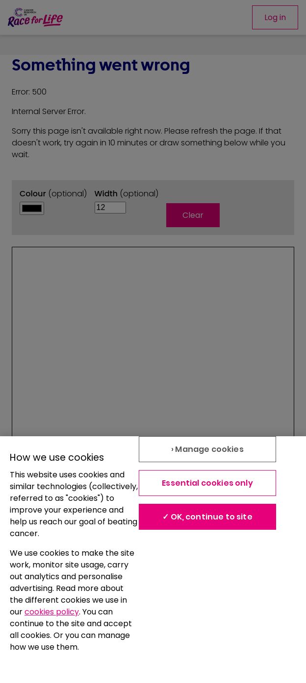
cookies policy (52, 611)
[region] (153, 559)
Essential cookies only (207, 483)
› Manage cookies (207, 449)
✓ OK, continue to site (207, 516)
